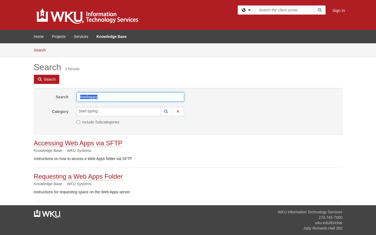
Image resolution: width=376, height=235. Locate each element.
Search (42, 49)
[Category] (104, 112)
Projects (59, 36)
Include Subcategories (98, 122)
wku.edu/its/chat (328, 223)
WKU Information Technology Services (310, 212)
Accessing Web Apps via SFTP (78, 143)
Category (60, 111)
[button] (166, 111)
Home (39, 36)
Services (81, 36)
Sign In (338, 10)
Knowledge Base (111, 36)
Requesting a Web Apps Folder (78, 176)
